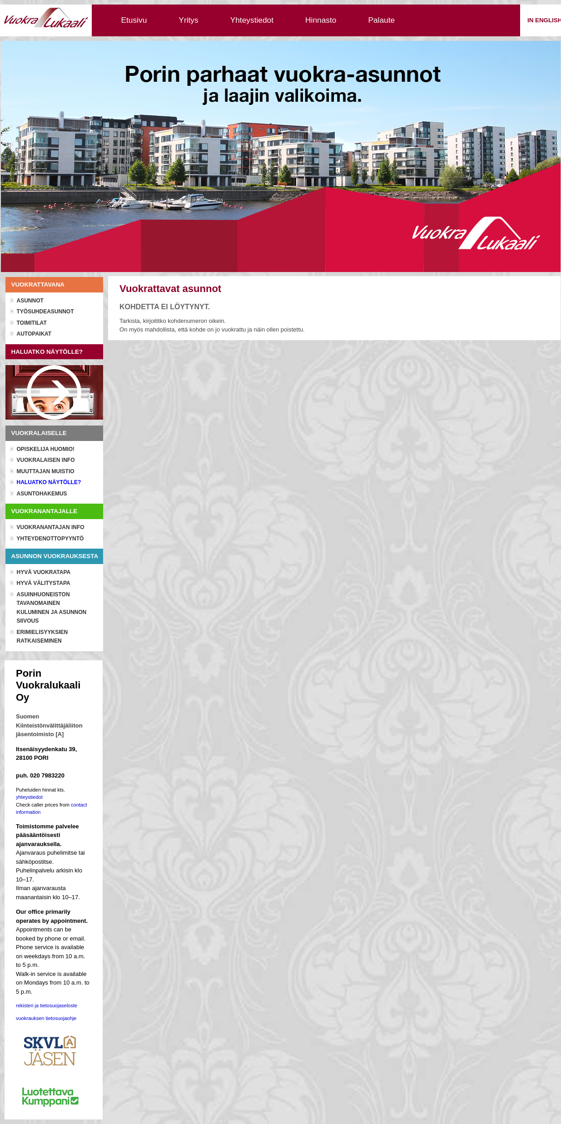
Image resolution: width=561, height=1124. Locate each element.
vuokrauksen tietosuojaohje (46, 1018)
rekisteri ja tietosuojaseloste (46, 1005)
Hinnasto (320, 20)
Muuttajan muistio (45, 471)
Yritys (188, 20)
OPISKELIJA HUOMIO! (46, 449)
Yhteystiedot (251, 20)
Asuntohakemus (42, 493)
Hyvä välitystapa (43, 583)
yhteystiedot (29, 797)
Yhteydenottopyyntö (50, 538)
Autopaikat (34, 334)
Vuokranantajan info (50, 527)
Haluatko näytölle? (49, 482)
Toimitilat (32, 323)
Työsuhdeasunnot (45, 311)
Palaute (381, 20)
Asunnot (30, 300)
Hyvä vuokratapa (44, 572)
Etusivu (134, 20)
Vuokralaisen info (46, 460)
